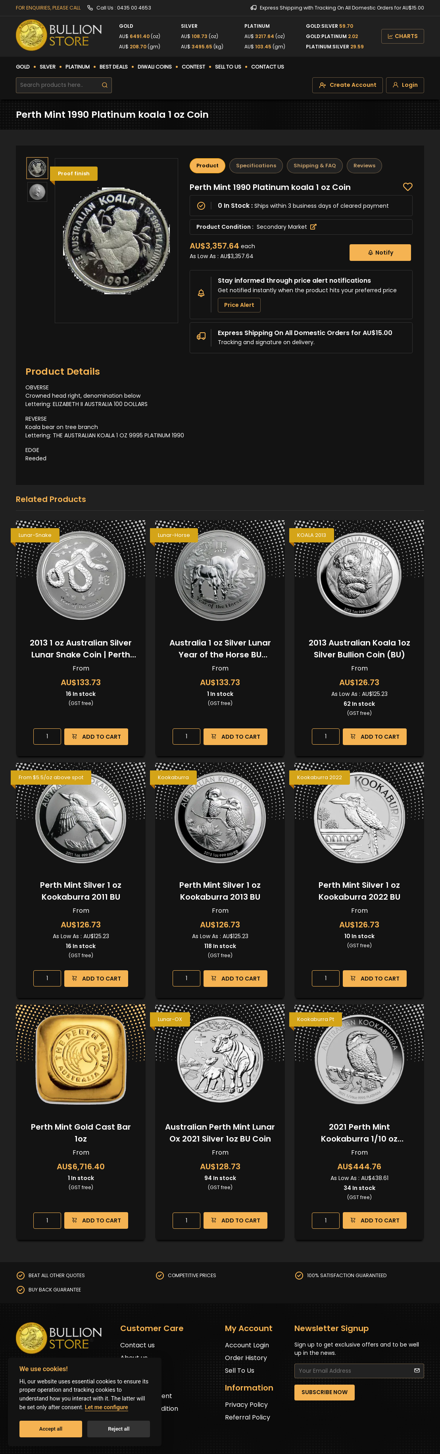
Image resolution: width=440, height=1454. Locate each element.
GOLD (23, 67)
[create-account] (347, 85)
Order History (246, 1357)
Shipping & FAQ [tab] (315, 165)
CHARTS (403, 36)
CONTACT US (267, 67)
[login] (405, 85)
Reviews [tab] (364, 165)
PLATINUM (77, 67)
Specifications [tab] (256, 165)
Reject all (118, 1429)
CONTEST (193, 67)
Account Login (247, 1345)
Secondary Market (287, 227)
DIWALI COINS (155, 67)
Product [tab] (207, 165)
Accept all (50, 1429)
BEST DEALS (114, 67)
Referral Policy (247, 1417)
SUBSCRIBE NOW (325, 1392)
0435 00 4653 (134, 7)
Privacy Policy (246, 1404)
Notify (380, 252)
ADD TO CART (96, 736)
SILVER (48, 67)
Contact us (137, 1345)
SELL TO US (228, 67)
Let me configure (106, 1407)
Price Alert (239, 305)
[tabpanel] (301, 267)
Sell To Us (239, 1370)
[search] (105, 85)
